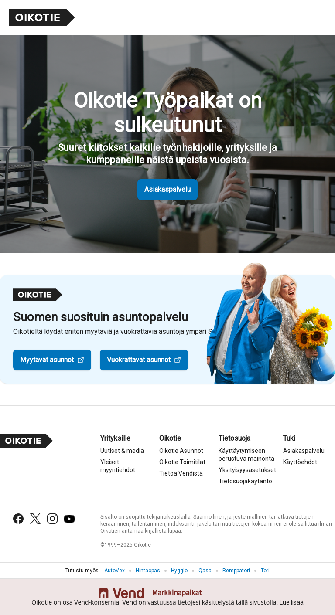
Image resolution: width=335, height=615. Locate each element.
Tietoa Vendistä (181, 473)
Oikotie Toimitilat (182, 462)
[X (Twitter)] (35, 518)
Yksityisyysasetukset (247, 469)
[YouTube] (69, 519)
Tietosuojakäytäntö (245, 481)
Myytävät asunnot (47, 360)
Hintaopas (148, 570)
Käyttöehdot (300, 462)
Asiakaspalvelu (167, 189)
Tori (265, 570)
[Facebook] (18, 518)
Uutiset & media (122, 450)
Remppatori (236, 570)
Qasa (205, 570)
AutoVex (114, 570)
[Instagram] (52, 518)
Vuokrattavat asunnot (139, 360)
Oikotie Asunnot (181, 450)
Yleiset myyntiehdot (117, 466)
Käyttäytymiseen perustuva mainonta (246, 454)
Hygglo (179, 570)
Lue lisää (292, 602)
